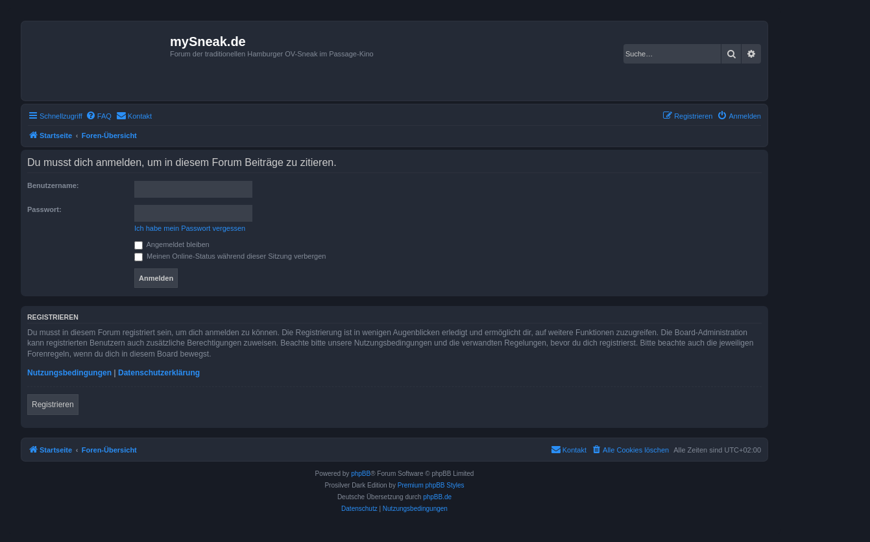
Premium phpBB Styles (431, 485)
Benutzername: (53, 185)
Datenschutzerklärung (159, 372)
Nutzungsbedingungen (69, 372)
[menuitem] (99, 116)
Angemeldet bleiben (172, 244)
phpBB (360, 473)
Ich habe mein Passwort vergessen (189, 228)
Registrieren (53, 404)
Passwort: (44, 209)
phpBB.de (437, 497)
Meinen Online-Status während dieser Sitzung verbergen (230, 256)
